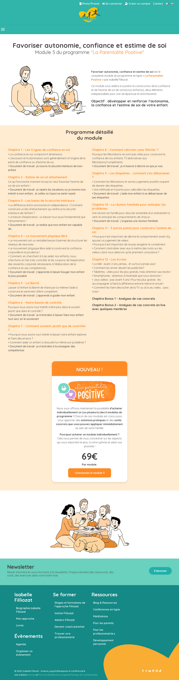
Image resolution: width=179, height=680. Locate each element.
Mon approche (25, 618)
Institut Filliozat (64, 613)
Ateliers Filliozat (65, 620)
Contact (158, 3)
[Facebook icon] (143, 670)
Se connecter (112, 3)
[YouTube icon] (146, 670)
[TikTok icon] (160, 670)
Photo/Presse (89, 3)
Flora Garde (44, 675)
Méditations (100, 616)
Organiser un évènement (24, 652)
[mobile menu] (3, 29)
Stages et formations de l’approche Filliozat (70, 604)
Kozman (31, 675)
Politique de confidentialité (84, 675)
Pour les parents (103, 623)
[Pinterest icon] (153, 670)
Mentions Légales (60, 675)
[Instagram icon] (157, 670)
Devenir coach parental (69, 626)
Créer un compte (137, 3)
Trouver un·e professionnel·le (65, 635)
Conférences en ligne (106, 609)
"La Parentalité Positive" (117, 52)
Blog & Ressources (105, 602)
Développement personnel (103, 642)
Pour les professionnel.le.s (104, 631)
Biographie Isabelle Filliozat (28, 609)
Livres (20, 625)
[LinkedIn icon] (150, 670)
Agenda (21, 644)
